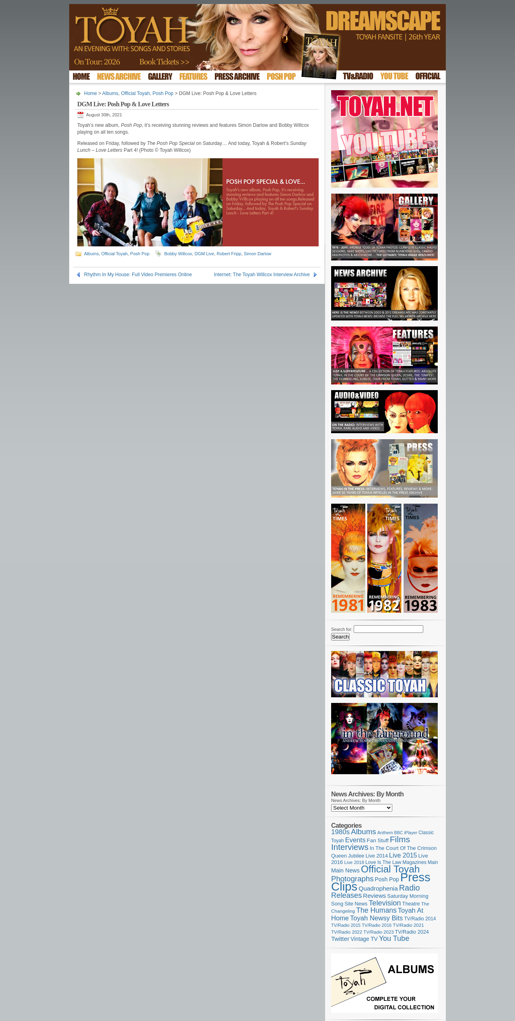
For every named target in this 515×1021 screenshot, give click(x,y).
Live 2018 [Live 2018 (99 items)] (354, 862)
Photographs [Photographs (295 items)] (352, 878)
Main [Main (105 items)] (433, 862)
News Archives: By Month (356, 800)
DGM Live (204, 253)
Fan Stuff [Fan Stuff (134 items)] (378, 840)
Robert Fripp (229, 253)
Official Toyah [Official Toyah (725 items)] (390, 869)
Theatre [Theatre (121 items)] (411, 904)
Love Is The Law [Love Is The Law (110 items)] (383, 862)
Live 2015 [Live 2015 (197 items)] (403, 855)
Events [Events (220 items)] (355, 840)
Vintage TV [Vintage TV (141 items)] (363, 939)
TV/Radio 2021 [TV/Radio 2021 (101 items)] (408, 925)
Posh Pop (162, 93)
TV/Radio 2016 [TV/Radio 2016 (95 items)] (376, 925)
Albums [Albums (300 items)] (363, 831)
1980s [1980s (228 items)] (340, 832)
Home (90, 93)
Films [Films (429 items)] (400, 839)
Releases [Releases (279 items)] (346, 895)
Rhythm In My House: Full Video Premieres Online (138, 274)
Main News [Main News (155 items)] (345, 870)
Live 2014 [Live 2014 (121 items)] (377, 856)
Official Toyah (135, 93)
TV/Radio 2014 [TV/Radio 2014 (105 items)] (420, 919)
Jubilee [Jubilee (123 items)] (356, 856)
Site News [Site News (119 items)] (355, 904)
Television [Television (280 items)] (385, 903)
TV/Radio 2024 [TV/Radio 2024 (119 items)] (411, 932)
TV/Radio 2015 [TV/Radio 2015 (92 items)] (345, 925)
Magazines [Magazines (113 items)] (414, 862)
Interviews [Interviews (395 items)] (350, 847)
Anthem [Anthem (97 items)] (385, 832)
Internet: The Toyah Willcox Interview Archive (262, 274)
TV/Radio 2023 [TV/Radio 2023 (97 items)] (378, 932)
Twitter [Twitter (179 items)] (340, 938)
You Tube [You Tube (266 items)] (394, 938)
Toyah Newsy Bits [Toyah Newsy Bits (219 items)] (376, 918)
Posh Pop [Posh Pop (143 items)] (387, 879)
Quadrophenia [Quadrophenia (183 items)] (378, 888)
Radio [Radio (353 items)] (409, 887)
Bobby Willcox (178, 253)
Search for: (341, 629)
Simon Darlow (257, 253)
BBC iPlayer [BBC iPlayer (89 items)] (405, 832)
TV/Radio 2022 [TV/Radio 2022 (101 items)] (346, 932)
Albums (110, 93)
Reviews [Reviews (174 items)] (374, 895)
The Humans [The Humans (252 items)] (376, 910)
